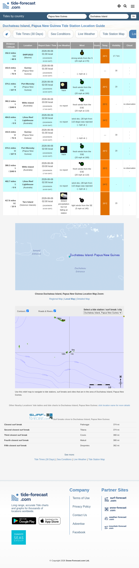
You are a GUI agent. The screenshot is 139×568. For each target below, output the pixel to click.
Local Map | (70, 299)
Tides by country (13, 16)
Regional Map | (56, 299)
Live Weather (86, 33)
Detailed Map (83, 299)
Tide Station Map (113, 33)
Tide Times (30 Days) (29, 33)
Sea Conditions (60, 33)
